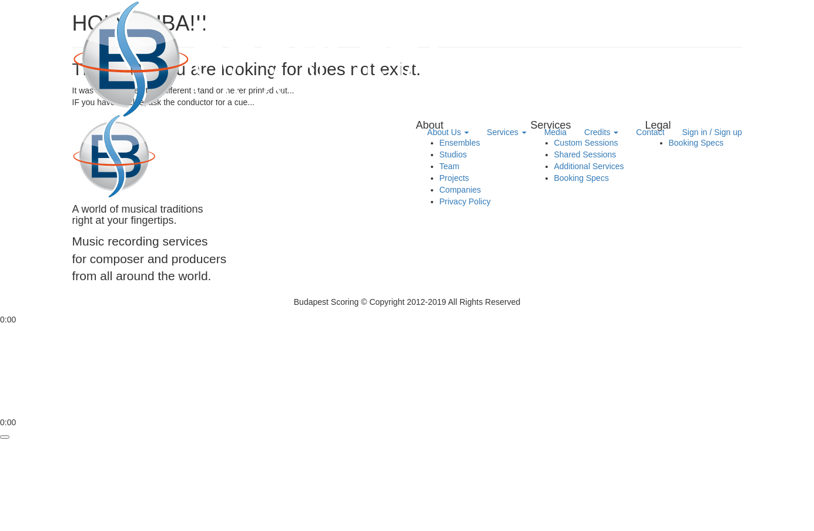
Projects (455, 178)
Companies (460, 189)
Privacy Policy (465, 201)
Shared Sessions (585, 154)
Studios (453, 154)
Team (450, 166)
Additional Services (589, 166)
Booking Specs (581, 178)
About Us (448, 132)
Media (555, 132)
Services (507, 132)
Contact (650, 132)
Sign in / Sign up (712, 132)
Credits (601, 132)
